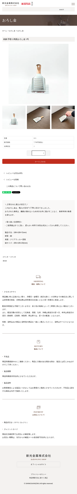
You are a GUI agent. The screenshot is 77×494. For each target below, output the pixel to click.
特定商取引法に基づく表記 (38, 478)
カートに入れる (38, 161)
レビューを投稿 (12, 179)
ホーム (4, 31)
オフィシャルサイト (38, 464)
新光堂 (5, 261)
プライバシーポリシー (38, 474)
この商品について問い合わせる (18, 186)
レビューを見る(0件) (14, 173)
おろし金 (12, 31)
